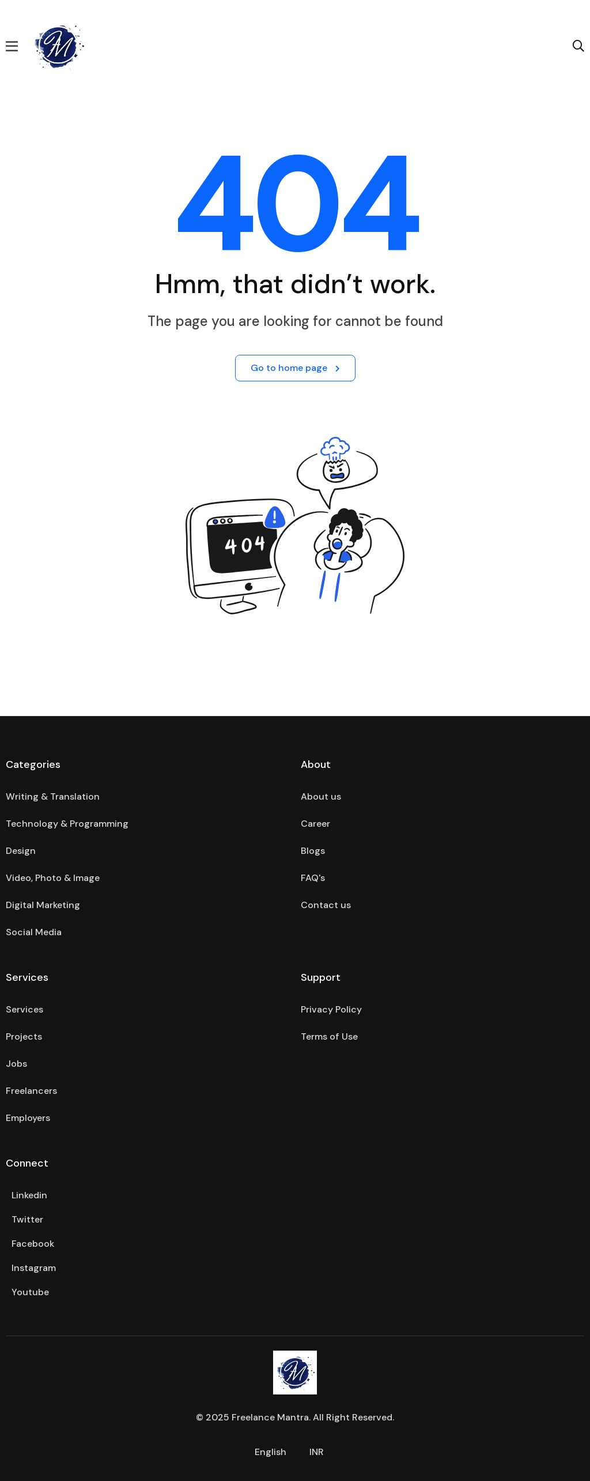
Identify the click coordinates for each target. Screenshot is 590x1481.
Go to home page (295, 368)
